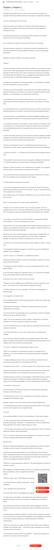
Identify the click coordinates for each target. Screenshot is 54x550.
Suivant (35, 545)
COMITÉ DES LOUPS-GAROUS (14, 1)
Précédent (18, 545)
